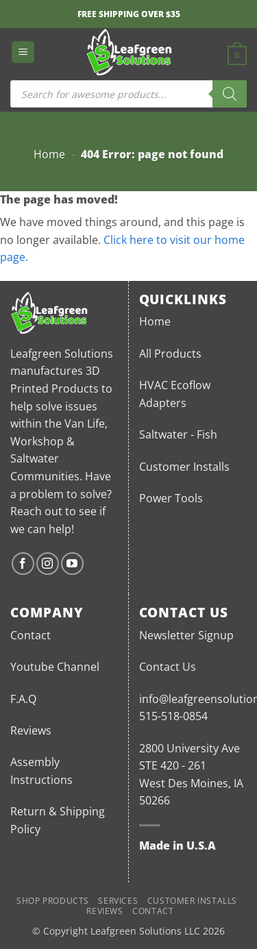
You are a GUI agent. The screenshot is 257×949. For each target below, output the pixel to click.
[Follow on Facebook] (23, 563)
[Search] (229, 94)
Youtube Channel (54, 666)
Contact (30, 635)
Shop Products (52, 901)
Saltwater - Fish (178, 434)
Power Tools (171, 498)
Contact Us (167, 666)
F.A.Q (23, 698)
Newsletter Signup (186, 635)
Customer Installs (184, 466)
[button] (23, 52)
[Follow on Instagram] (47, 563)
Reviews (30, 730)
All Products (170, 353)
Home (49, 154)
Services (118, 901)
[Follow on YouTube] (72, 563)
